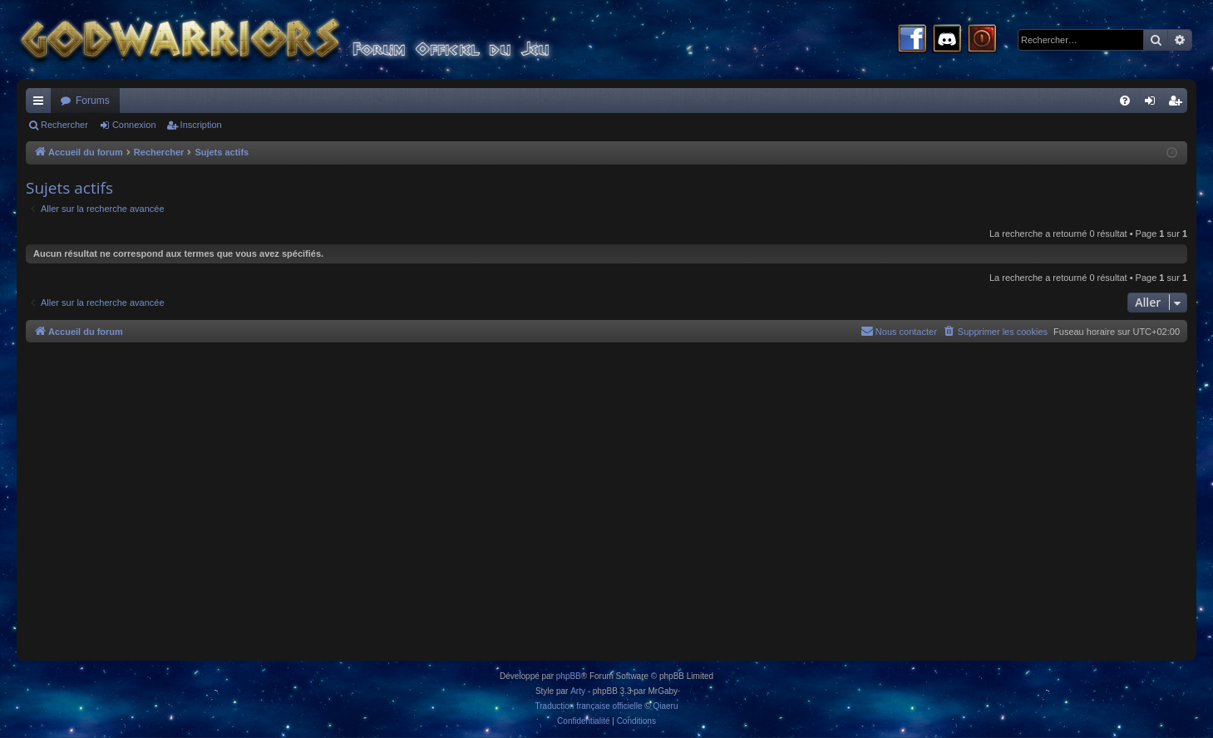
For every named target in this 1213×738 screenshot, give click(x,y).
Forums (93, 100)
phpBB (568, 676)
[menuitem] (1124, 100)
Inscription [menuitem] (1178, 104)
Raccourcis (41, 104)
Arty (577, 691)
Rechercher (64, 125)
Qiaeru (665, 706)
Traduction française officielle (589, 706)
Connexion (134, 125)
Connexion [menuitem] (1153, 104)
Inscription (201, 125)
